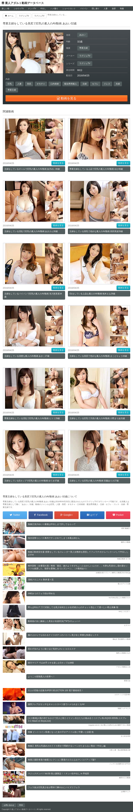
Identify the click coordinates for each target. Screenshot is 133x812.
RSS (21, 805)
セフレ (95, 84)
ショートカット (69, 8)
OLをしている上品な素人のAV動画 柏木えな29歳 (92, 293)
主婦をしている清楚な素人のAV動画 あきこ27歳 (26, 356)
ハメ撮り (54, 8)
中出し (43, 8)
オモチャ (41, 84)
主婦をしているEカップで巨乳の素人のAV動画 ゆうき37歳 (31, 481)
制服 (122, 8)
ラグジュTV (84, 56)
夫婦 (118, 84)
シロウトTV (19, 8)
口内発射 (55, 84)
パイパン (84, 8)
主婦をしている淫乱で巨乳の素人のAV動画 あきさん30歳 (31, 231)
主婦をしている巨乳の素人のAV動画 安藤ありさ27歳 (94, 481)
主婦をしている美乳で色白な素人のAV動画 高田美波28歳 (96, 231)
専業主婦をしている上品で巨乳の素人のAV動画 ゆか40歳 (96, 169)
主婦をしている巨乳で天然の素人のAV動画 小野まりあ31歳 (97, 418)
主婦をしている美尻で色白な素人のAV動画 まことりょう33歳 (98, 356)
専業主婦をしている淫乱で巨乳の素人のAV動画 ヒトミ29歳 (32, 418)
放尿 (114, 8)
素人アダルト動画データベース (24, 3)
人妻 (106, 8)
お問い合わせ (9, 805)
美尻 (29, 84)
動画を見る (58, 163)
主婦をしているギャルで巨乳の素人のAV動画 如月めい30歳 (32, 169)
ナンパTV (32, 8)
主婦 (84, 84)
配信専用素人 (70, 84)
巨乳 (10, 84)
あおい (82, 35)
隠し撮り (95, 8)
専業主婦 (83, 48)
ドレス (107, 84)
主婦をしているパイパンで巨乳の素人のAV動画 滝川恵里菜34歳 (33, 295)
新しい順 (5, 8)
